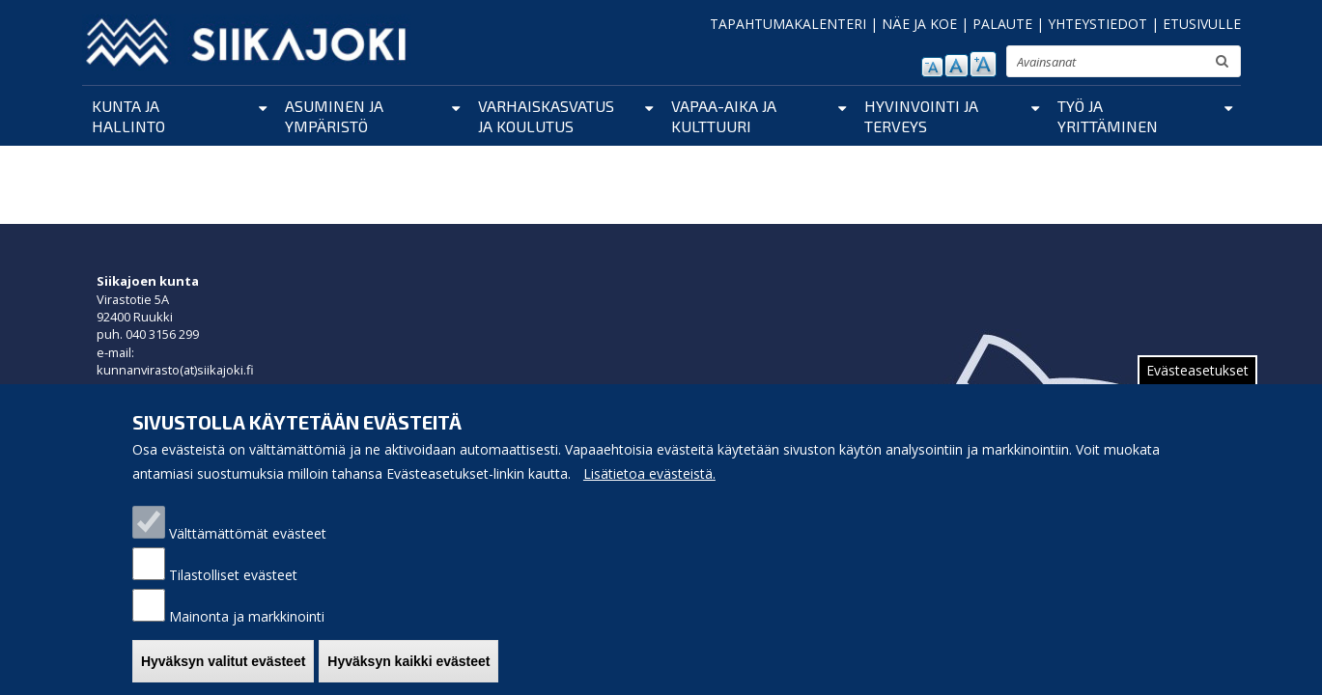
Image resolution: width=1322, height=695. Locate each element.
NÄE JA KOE (919, 23)
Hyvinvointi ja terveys (921, 116)
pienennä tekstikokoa (932, 67)
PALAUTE (1002, 23)
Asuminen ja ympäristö (334, 116)
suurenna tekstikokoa (983, 64)
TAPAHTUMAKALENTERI (788, 23)
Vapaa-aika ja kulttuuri (723, 116)
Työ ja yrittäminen (1107, 116)
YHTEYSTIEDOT (1097, 23)
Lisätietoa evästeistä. (649, 490)
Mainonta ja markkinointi (246, 633)
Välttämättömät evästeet (247, 550)
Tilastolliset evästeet (233, 591)
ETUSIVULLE (1202, 23)
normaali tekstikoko (956, 65)
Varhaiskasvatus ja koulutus (546, 116)
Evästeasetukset (1197, 386)
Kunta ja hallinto (128, 116)
